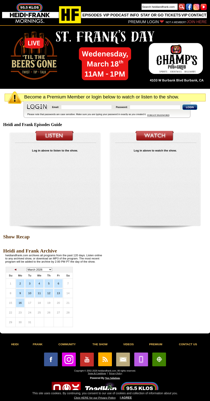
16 (20, 302)
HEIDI (15, 344)
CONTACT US (188, 344)
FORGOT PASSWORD (158, 115)
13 (58, 293)
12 (48, 293)
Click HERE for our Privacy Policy (95, 397)
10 (29, 293)
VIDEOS (128, 344)
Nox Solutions (112, 378)
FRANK (38, 344)
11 (39, 293)
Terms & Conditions (97, 373)
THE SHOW (100, 344)
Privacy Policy (115, 373)
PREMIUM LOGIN (143, 22)
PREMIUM (155, 344)
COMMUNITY (67, 344)
